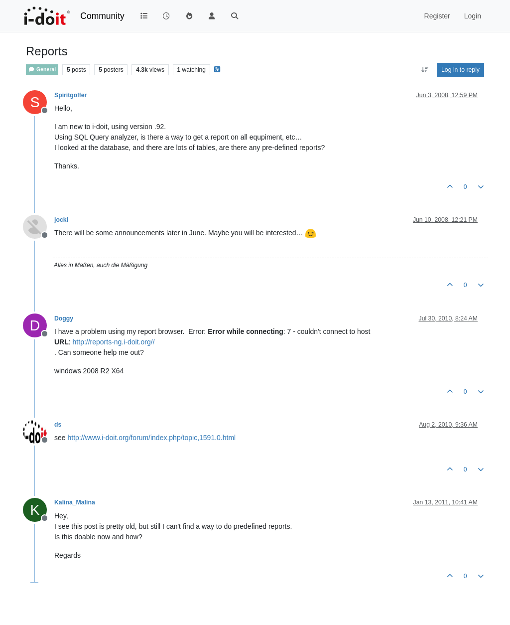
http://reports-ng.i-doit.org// (114, 342)
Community (102, 16)
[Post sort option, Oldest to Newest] (424, 70)
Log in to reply (460, 69)
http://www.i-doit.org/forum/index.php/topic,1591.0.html (151, 438)
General (42, 69)
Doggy (63, 318)
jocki (61, 219)
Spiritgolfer (70, 95)
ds (57, 424)
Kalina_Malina (74, 502)
